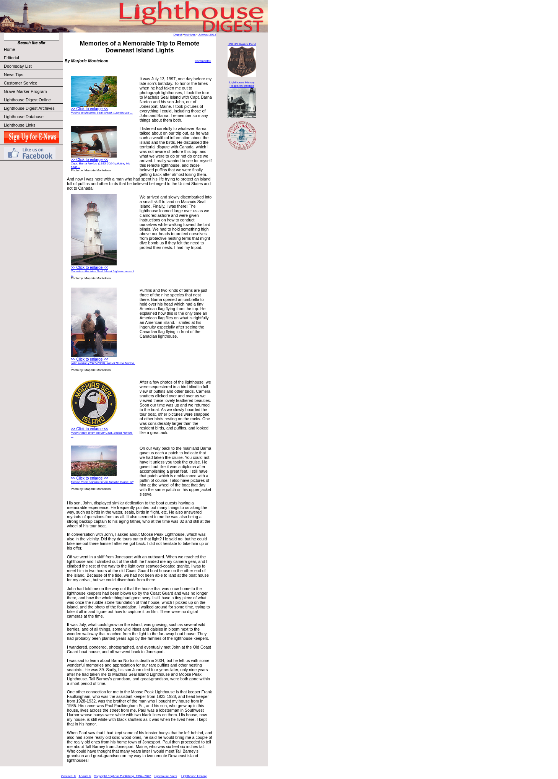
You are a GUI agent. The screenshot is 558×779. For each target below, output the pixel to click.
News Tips (13, 74)
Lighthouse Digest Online (27, 100)
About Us (84, 776)
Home (9, 49)
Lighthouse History (194, 776)
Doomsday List (18, 66)
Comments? (203, 61)
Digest (177, 34)
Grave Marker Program (25, 91)
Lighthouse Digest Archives (29, 108)
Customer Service (33, 83)
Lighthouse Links (20, 125)
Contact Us (68, 776)
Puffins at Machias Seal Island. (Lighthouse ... (102, 112)
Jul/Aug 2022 (207, 34)
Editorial (33, 57)
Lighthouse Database (24, 116)
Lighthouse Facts (165, 776)
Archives (190, 34)
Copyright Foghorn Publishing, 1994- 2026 (122, 776)
